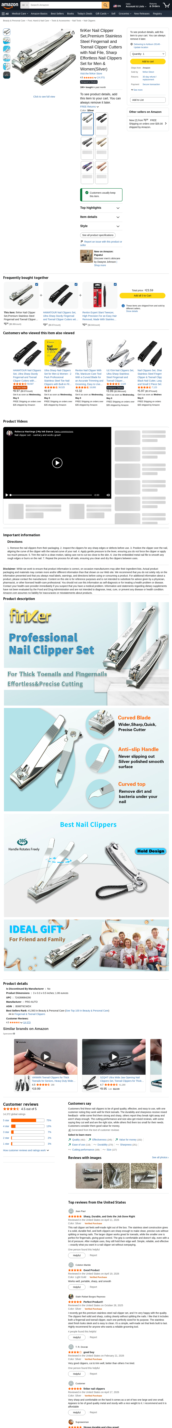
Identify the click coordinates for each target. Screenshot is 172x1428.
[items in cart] (166, 5)
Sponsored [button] (9, 1034)
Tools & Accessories (60, 20)
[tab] (76, 1140)
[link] (61, 295)
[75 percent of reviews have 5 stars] (27, 1120)
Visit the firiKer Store (91, 73)
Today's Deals (84, 13)
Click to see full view (44, 96)
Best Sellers (57, 13)
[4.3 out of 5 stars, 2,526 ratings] (116, 383)
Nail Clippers (89, 20)
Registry (157, 13)
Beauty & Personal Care (14, 20)
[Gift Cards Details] (108, 13)
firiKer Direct (148, 72)
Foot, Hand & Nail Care (38, 20)
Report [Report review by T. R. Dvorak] (93, 1373)
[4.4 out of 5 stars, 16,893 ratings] (85, 387)
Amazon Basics (39, 13)
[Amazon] (10, 5)
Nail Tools (76, 20)
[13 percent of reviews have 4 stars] (27, 1126)
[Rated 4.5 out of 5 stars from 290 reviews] (54, 1085)
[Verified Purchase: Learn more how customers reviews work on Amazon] (93, 1223)
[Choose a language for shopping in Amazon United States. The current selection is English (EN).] (116, 5)
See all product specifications (97, 235)
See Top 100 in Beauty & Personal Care (87, 1010)
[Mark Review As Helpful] (76, 1255)
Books (70, 13)
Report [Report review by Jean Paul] (93, 1255)
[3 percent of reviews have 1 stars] (27, 1144)
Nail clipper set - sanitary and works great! (38, 434)
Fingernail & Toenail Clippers (29, 1014)
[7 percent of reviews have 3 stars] (27, 1132)
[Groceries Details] (130, 13)
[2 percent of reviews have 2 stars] (27, 1138)
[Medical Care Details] (27, 13)
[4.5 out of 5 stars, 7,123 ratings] (147, 387)
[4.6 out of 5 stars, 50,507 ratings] (23, 383)
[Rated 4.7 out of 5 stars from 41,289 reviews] (122, 1085)
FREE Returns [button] (89, 106)
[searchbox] (65, 5)
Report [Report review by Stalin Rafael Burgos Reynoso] (93, 1337)
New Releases (141, 13)
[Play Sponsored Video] (45, 1057)
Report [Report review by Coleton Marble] (93, 1287)
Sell (113, 13)
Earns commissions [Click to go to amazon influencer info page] (64, 431)
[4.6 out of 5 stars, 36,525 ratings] (54, 387)
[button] (5, 13)
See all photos (159, 1157)
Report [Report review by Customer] (93, 1412)
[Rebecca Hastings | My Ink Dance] (34, 431)
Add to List (138, 100)
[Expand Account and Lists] (145, 6)
